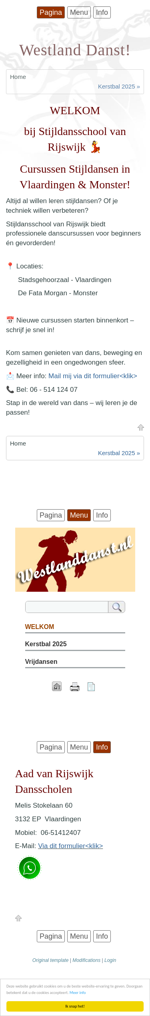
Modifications (86, 960)
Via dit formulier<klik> (70, 846)
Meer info (78, 992)
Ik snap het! (74, 1006)
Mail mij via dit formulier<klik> (92, 376)
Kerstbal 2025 (46, 644)
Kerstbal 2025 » (119, 86)
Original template (50, 960)
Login (110, 960)
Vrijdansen (41, 661)
